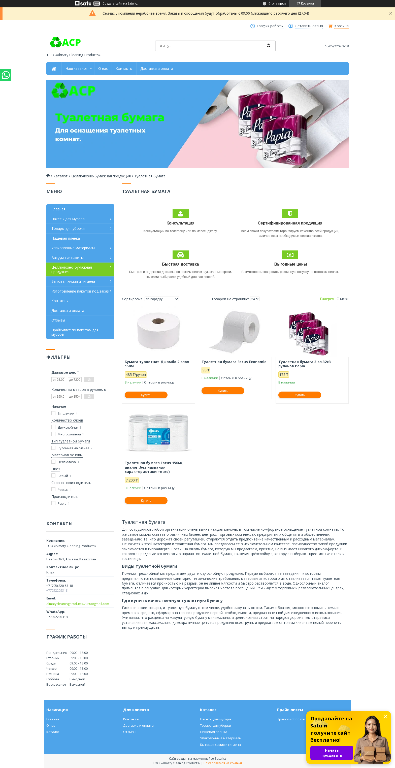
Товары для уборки (68, 228)
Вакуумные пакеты (67, 257)
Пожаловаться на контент (223, 763)
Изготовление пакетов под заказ (80, 291)
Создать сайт (112, 3)
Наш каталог (76, 68)
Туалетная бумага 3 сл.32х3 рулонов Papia (304, 364)
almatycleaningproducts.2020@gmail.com (77, 604)
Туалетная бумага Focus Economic (234, 362)
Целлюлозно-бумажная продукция (101, 176)
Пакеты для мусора (68, 218)
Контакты (124, 68)
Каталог (60, 176)
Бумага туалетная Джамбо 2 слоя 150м (157, 364)
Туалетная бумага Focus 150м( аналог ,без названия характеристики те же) (154, 467)
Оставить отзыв (309, 26)
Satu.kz (220, 758)
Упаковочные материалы (73, 247)
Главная (58, 209)
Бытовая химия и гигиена (73, 281)
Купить (146, 395)
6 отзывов (277, 3)
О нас (103, 68)
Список (343, 299)
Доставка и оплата (156, 68)
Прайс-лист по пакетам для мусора (74, 332)
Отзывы (58, 320)
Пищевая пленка (65, 238)
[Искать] (268, 45)
